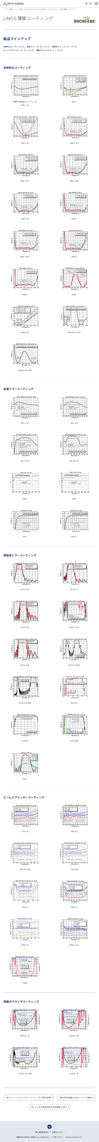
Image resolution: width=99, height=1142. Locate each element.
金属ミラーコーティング (37, 46)
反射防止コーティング (12, 46)
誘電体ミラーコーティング (63, 46)
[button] (96, 3)
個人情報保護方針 (42, 1132)
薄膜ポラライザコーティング (48, 50)
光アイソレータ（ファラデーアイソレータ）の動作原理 (28, 1097)
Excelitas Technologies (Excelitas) (35, 9)
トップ (5, 9)
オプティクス (53, 9)
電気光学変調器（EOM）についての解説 (76, 1097)
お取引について (57, 1132)
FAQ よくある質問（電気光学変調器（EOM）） (49, 1107)
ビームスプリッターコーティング (17, 50)
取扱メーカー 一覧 (16, 9)
